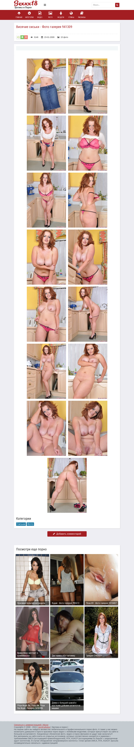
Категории (29, 14)
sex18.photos (44, 727)
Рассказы (82, 14)
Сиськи (21, 524)
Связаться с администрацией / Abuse (31, 725)
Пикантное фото (28, 5)
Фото (50, 14)
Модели (61, 14)
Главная (19, 14)
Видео (40, 14)
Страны (71, 14)
